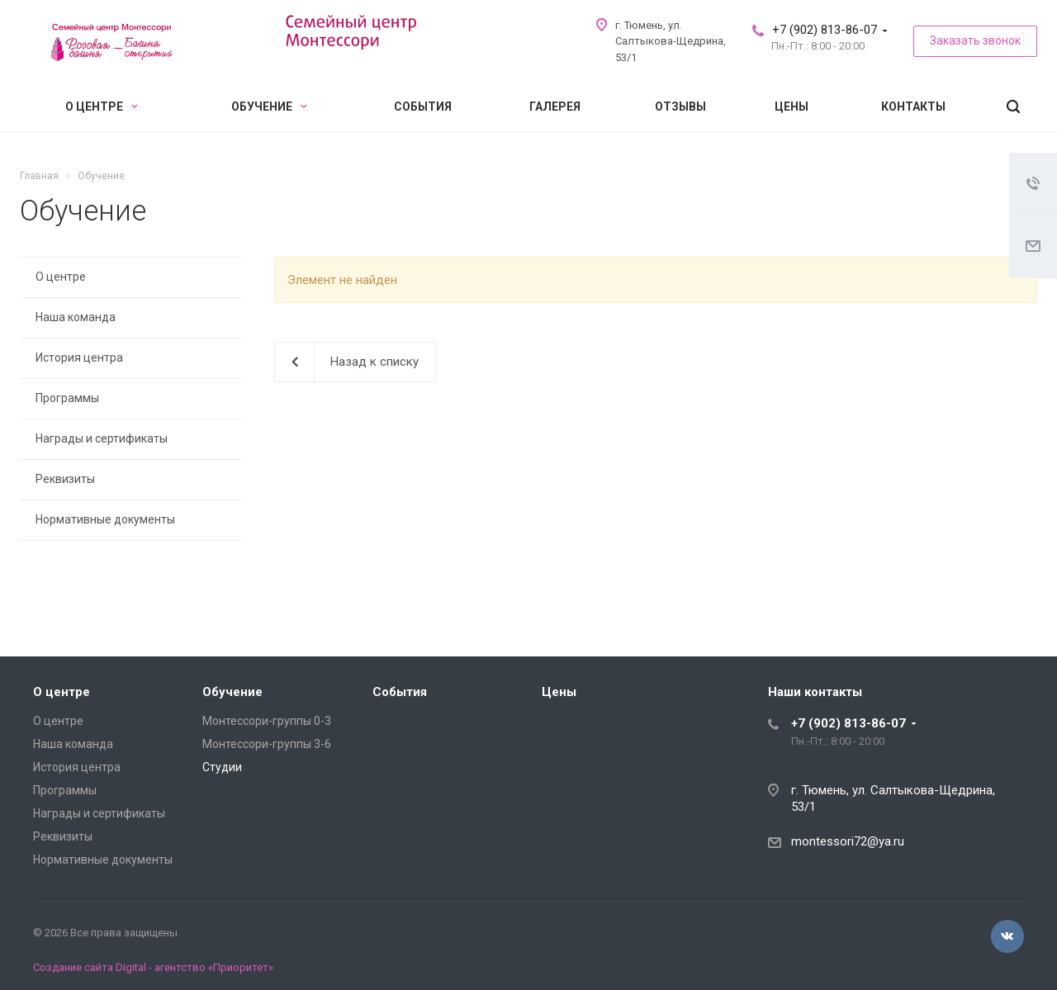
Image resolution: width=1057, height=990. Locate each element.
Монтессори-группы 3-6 (266, 744)
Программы (67, 398)
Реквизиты (65, 479)
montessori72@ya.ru (847, 841)
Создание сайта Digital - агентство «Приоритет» (153, 967)
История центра (79, 357)
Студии (222, 767)
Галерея (555, 106)
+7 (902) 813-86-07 (824, 29)
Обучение (269, 106)
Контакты (913, 106)
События (423, 106)
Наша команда (76, 317)
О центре (101, 106)
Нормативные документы (105, 519)
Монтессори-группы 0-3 (266, 720)
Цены (791, 106)
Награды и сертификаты (102, 438)
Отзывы (680, 106)
